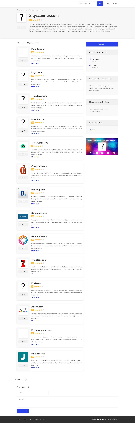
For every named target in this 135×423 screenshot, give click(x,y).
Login (115, 3)
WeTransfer (92, 130)
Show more (35, 63)
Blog (108, 3)
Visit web (102, 44)
